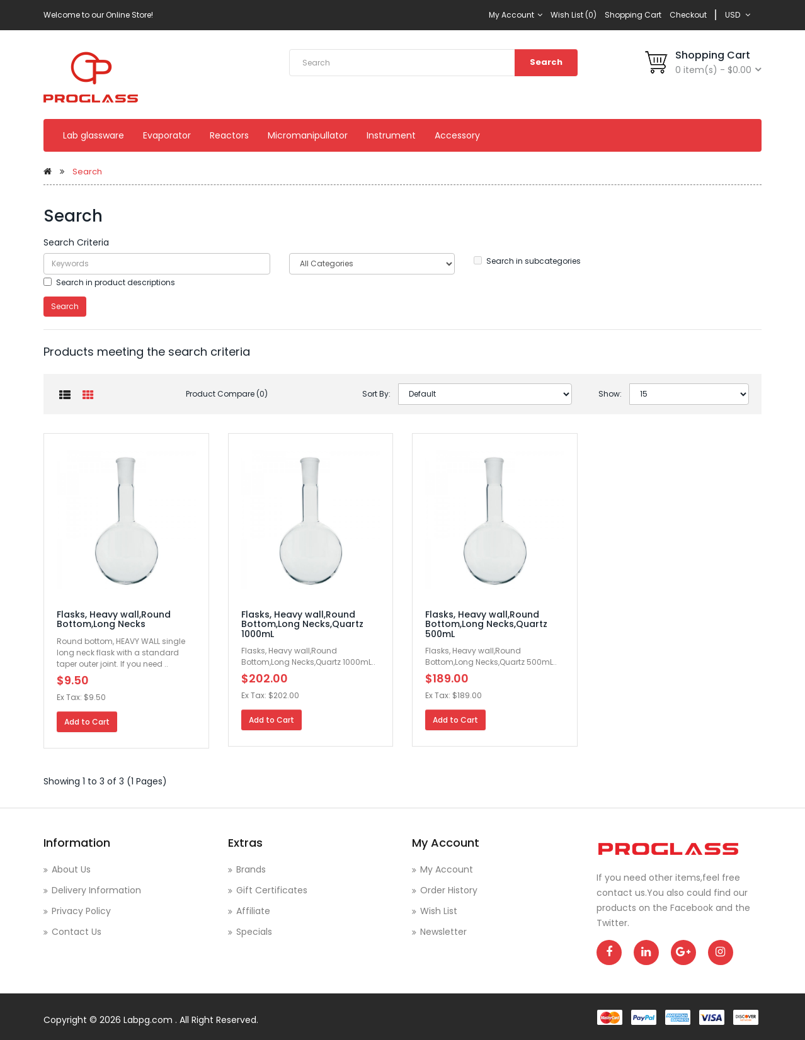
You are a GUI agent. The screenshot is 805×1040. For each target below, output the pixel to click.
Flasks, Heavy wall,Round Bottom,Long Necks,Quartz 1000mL (302, 624)
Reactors (229, 135)
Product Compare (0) (227, 393)
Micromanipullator (308, 135)
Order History (448, 890)
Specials (254, 931)
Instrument (391, 135)
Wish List (438, 911)
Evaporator (167, 135)
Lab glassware (93, 135)
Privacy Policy (81, 911)
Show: (610, 393)
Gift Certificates (271, 890)
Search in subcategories (527, 261)
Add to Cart (87, 721)
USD (737, 14)
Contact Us (76, 931)
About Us (71, 869)
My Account (515, 14)
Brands (251, 869)
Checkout (688, 14)
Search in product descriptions (109, 282)
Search (546, 62)
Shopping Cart (633, 14)
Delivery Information (96, 890)
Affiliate (253, 911)
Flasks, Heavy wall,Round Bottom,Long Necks (114, 619)
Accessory (457, 135)
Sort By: (376, 393)
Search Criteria (76, 242)
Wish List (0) (574, 14)
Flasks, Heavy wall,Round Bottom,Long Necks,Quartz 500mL (486, 624)
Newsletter (443, 931)
